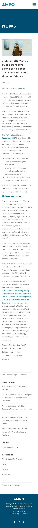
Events (4, 464)
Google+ (6, 356)
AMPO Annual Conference (12, 459)
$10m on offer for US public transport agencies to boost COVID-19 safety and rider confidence (15, 68)
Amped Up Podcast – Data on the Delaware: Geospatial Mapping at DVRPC (14, 420)
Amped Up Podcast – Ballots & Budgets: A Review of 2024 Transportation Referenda (17, 398)
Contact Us (24, 513)
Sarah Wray (21, 89)
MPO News (5, 83)
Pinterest (15, 352)
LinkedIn (18, 356)
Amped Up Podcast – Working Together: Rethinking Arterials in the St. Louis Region (17, 409)
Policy (4, 480)
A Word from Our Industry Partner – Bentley (15, 387)
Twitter (17, 348)
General (5, 469)
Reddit (5, 352)
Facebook (6, 348)
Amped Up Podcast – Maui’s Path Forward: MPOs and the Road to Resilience (14, 432)
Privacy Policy (14, 513)
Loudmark (21, 509)
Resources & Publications (11, 485)
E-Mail (5, 359)
